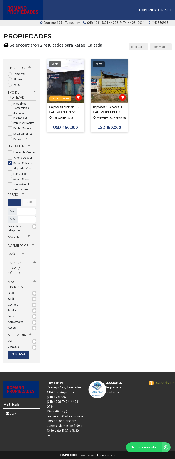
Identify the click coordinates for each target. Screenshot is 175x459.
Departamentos (21, 134)
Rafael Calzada (21, 163)
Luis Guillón (19, 174)
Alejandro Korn (21, 169)
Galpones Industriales (19, 116)
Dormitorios (21, 246)
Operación (19, 68)
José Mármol (20, 184)
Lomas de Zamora (22, 152)
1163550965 (57, 411)
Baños (16, 254)
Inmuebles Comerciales (19, 106)
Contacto (165, 10)
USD (29, 202)
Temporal (18, 74)
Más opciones (22, 284)
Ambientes (19, 237)
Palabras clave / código (22, 268)
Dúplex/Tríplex (21, 128)
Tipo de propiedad (22, 95)
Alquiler (17, 79)
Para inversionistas (22, 123)
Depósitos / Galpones (18, 141)
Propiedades (147, 10)
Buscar (18, 354)
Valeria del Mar (21, 158)
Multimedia (20, 335)
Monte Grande (21, 179)
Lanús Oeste (19, 190)
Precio (16, 195)
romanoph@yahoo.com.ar (65, 416)
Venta (16, 85)
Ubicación (19, 146)
